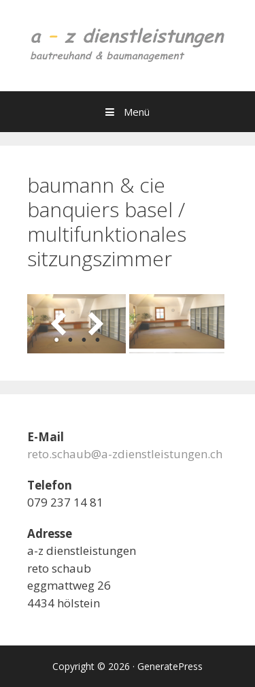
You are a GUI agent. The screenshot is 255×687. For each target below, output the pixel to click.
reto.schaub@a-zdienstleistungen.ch (124, 454)
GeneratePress (170, 666)
